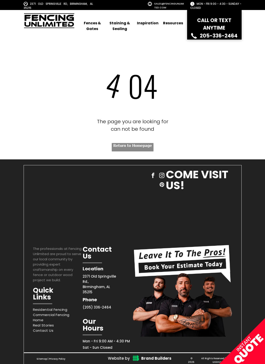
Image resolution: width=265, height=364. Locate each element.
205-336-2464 (219, 35)
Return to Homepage (132, 145)
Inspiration (148, 23)
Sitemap (42, 359)
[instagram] (162, 176)
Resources (173, 23)
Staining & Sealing (119, 25)
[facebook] (153, 176)
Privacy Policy (57, 359)
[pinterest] (162, 185)
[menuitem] (58, 309)
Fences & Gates (92, 25)
